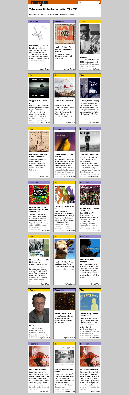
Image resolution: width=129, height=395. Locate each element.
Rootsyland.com (67, 14)
